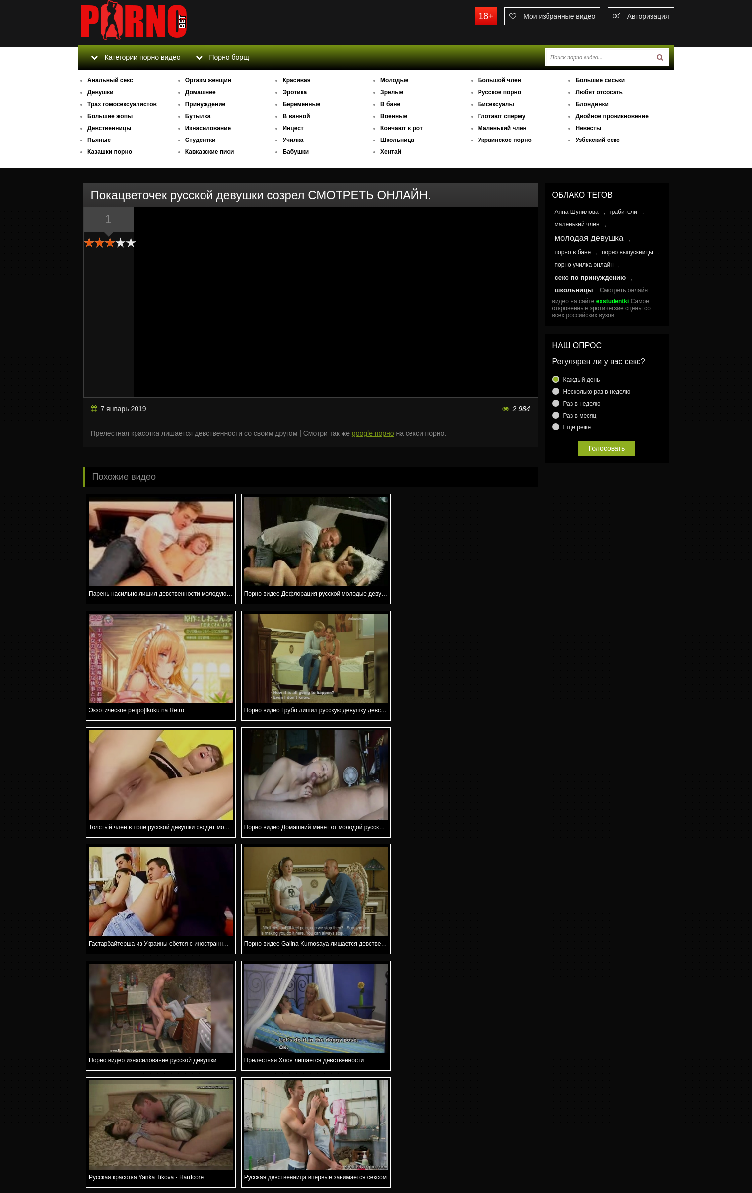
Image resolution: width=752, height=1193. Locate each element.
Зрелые (391, 92)
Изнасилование (208, 128)
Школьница (397, 140)
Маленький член (502, 128)
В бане (390, 104)
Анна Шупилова (577, 212)
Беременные (301, 104)
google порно (373, 433)
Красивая (296, 80)
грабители (623, 212)
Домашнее (200, 92)
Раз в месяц (580, 415)
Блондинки (591, 104)
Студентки (200, 140)
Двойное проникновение (611, 116)
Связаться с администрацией (129, 1158)
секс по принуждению (590, 277)
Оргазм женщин (208, 80)
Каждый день (581, 379)
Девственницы (109, 128)
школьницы (574, 290)
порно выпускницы (627, 252)
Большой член (499, 80)
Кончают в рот (401, 128)
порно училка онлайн (584, 264)
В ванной (296, 116)
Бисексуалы (496, 104)
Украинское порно (505, 140)
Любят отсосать (598, 92)
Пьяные (99, 140)
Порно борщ (222, 57)
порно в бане (573, 252)
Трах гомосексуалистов (122, 104)
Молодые (394, 80)
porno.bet (152, 22)
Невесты (588, 128)
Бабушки (295, 151)
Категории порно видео (135, 57)
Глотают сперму (502, 116)
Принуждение (205, 104)
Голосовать (607, 448)
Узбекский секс (597, 140)
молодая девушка (589, 238)
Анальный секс (110, 80)
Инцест (292, 128)
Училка (292, 140)
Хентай (390, 151)
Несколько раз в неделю (597, 391)
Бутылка (198, 116)
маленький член (577, 224)
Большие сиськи (600, 80)
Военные (393, 116)
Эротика (294, 92)
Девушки (100, 92)
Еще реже (577, 427)
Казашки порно (109, 151)
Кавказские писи (209, 151)
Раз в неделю (582, 403)
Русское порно (499, 92)
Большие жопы (110, 116)
